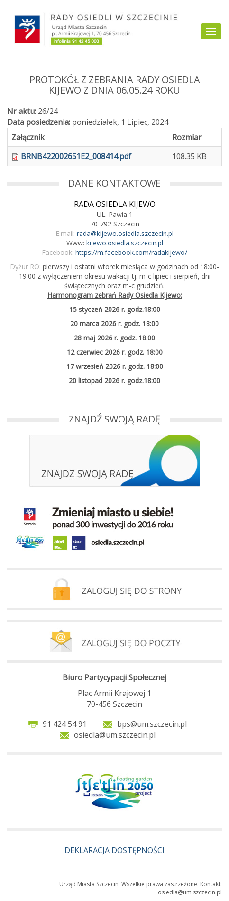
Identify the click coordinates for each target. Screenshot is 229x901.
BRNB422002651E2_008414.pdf (76, 156)
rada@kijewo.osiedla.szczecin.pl (125, 233)
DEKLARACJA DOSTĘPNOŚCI (114, 850)
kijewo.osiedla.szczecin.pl (124, 242)
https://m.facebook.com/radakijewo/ (131, 252)
